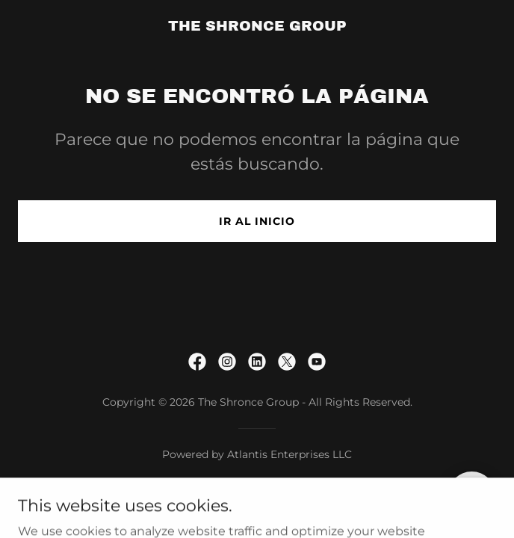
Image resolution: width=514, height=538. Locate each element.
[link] (257, 26)
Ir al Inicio (257, 221)
